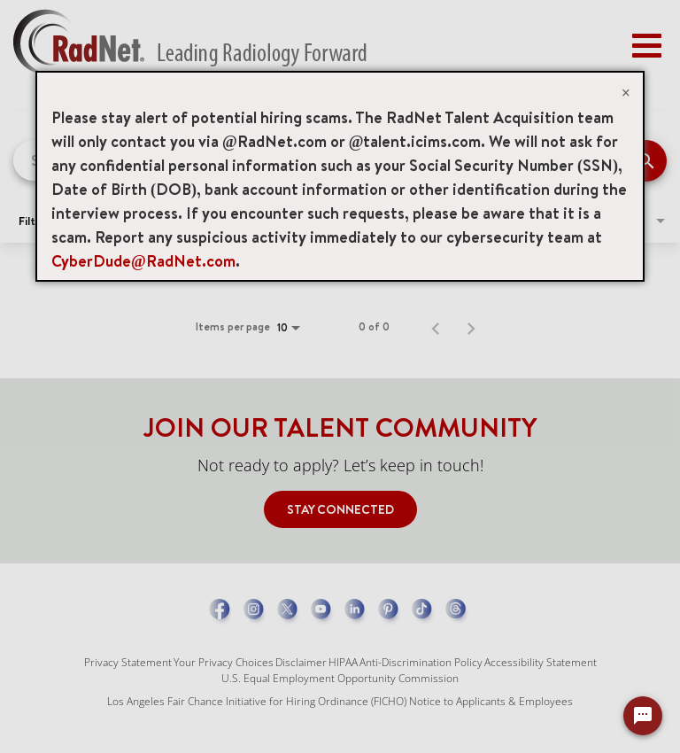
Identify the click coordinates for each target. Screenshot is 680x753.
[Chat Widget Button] (642, 715)
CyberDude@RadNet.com (143, 261)
